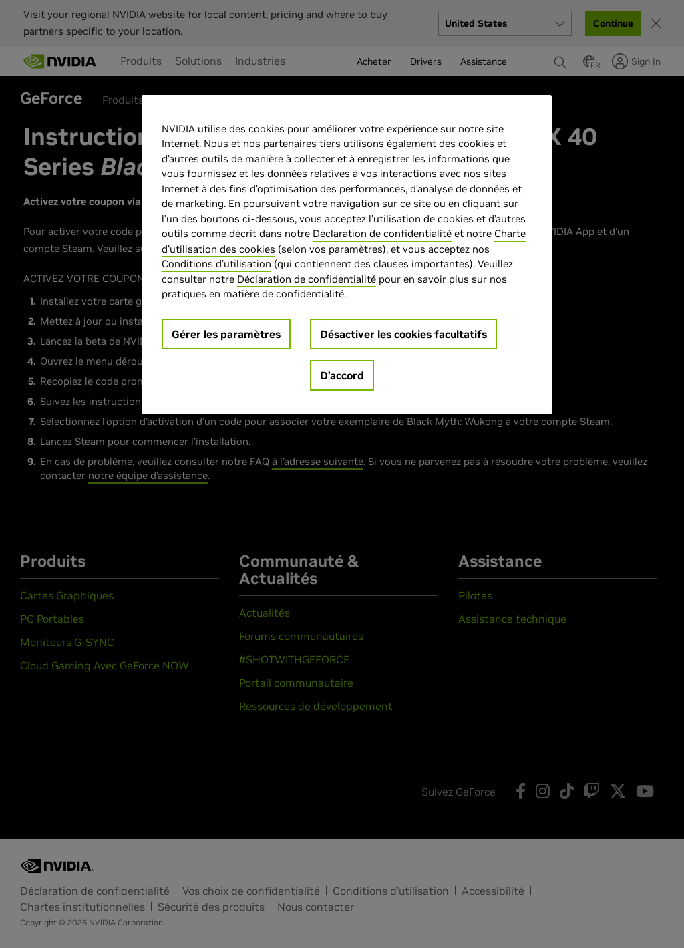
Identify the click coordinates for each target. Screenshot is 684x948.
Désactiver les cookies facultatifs (403, 334)
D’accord (342, 375)
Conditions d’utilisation (216, 263)
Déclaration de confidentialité (382, 233)
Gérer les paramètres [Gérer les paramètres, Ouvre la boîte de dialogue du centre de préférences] (226, 334)
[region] (347, 254)
